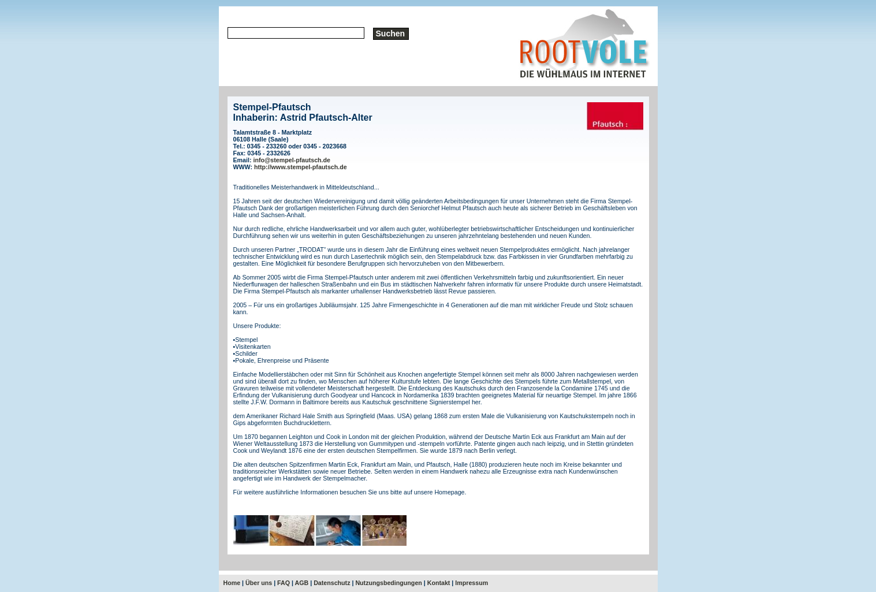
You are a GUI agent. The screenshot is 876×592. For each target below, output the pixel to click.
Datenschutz (332, 582)
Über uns (258, 582)
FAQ (283, 582)
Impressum (471, 582)
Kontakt (438, 582)
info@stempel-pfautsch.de (291, 160)
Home (232, 582)
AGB (302, 582)
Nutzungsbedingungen (388, 582)
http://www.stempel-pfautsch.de (300, 166)
